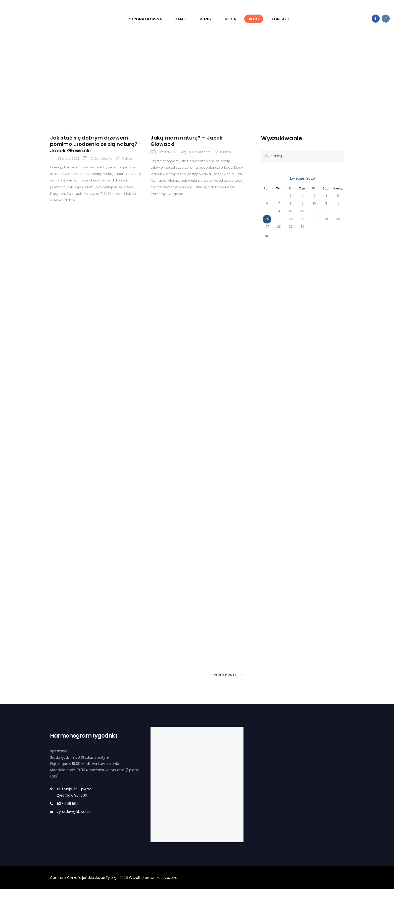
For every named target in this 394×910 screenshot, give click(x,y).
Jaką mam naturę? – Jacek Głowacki (192, 146)
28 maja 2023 (68, 166)
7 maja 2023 (168, 158)
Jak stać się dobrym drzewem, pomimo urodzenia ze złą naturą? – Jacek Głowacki (96, 150)
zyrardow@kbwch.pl (74, 832)
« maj (266, 239)
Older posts (224, 696)
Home (181, 83)
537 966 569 (68, 824)
